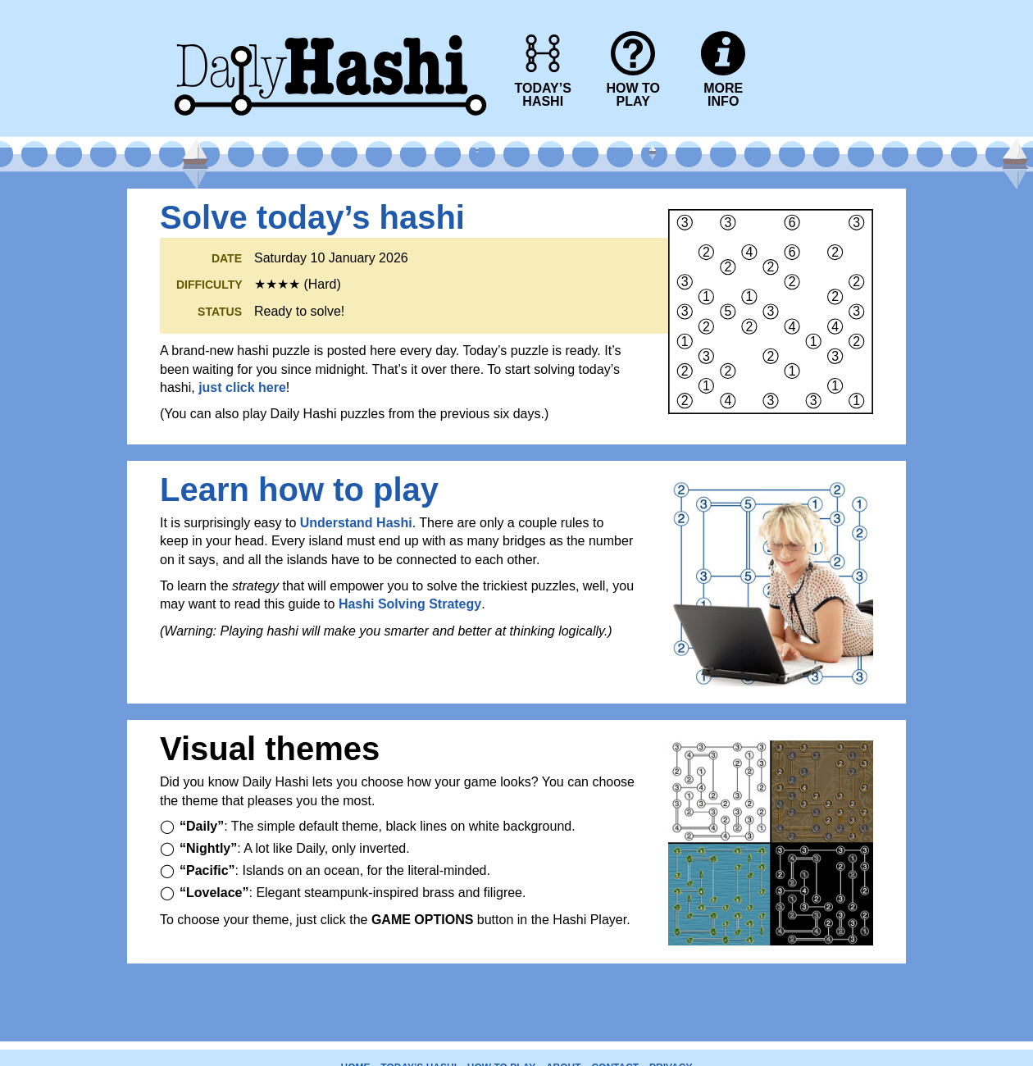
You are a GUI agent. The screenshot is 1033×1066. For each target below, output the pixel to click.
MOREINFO (723, 94)
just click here (242, 387)
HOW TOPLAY (632, 94)
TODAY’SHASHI (543, 94)
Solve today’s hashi (312, 217)
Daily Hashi (330, 10)
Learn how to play (299, 490)
